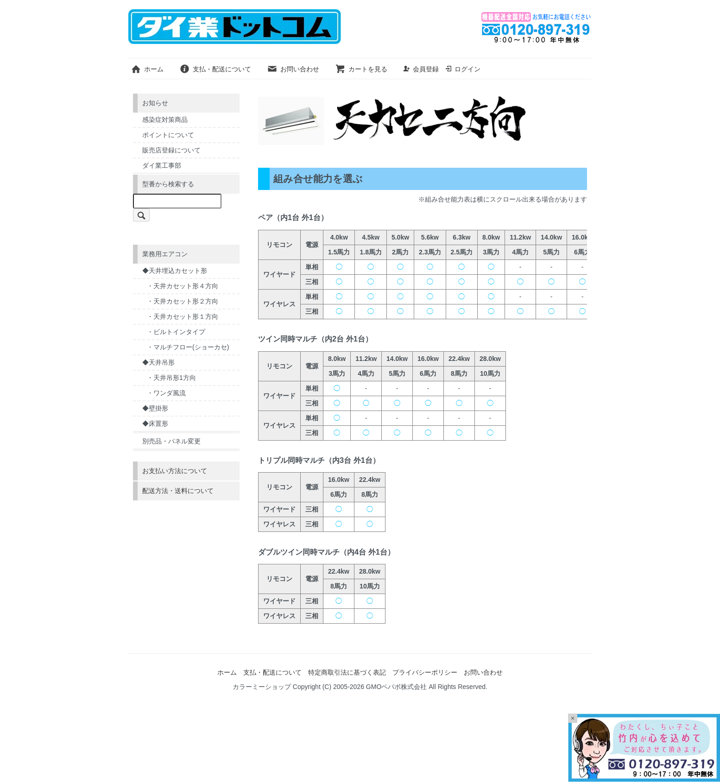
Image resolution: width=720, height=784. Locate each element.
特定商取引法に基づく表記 (347, 672)
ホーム (147, 69)
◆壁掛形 (155, 408)
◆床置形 (155, 423)
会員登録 (421, 69)
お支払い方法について (174, 470)
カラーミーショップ (262, 686)
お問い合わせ (293, 69)
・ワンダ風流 (166, 393)
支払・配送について (215, 69)
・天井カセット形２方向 (182, 301)
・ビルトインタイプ (176, 331)
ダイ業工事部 (161, 165)
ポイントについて (168, 135)
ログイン (462, 69)
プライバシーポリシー (424, 672)
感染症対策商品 (165, 119)
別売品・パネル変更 (171, 441)
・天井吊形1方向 (171, 377)
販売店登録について (171, 150)
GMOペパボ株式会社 (396, 686)
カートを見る (361, 69)
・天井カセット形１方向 (182, 316)
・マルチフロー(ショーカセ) (188, 347)
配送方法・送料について (178, 490)
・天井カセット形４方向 (182, 286)
